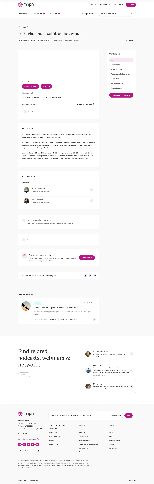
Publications (103, 4)
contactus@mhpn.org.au (27, 439)
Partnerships (113, 448)
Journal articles (53, 444)
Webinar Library (100, 351)
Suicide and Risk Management (32, 97)
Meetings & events (84, 440)
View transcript (32, 111)
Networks (97, 384)
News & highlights (114, 440)
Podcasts (23, 27)
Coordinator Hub (84, 452)
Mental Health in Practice (27, 40)
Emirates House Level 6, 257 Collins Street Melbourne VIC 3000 (27, 423)
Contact (121, 4)
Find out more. (28, 468)
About (91, 4)
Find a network (83, 436)
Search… (24, 375)
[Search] (132, 14)
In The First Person (43, 40)
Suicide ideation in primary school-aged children (56, 307)
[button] (24, 13)
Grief (45, 97)
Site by (132, 480)
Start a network (83, 448)
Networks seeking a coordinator (89, 444)
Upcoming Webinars (55, 436)
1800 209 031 (22, 434)
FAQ (114, 4)
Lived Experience (55, 97)
